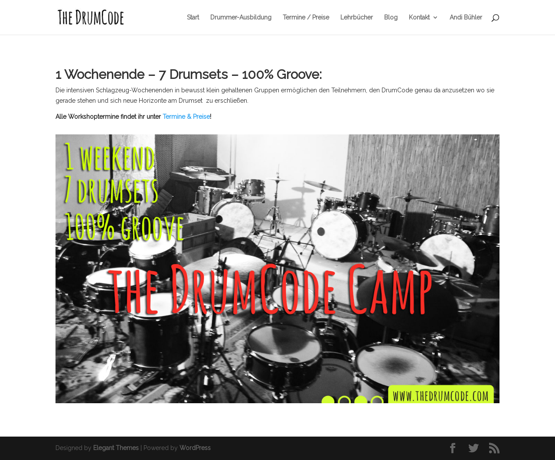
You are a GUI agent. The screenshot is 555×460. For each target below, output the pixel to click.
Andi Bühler (466, 17)
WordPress (195, 447)
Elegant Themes (116, 447)
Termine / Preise (306, 17)
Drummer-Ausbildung (240, 17)
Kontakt (419, 17)
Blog (391, 17)
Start (193, 17)
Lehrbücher (356, 17)
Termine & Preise (186, 116)
